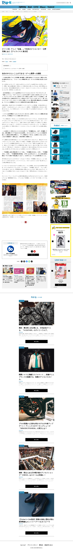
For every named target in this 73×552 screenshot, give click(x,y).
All (54, 85)
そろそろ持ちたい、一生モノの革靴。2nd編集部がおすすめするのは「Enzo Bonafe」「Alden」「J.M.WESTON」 (65, 110)
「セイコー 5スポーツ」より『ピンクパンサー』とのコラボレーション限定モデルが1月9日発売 (19, 279)
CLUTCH (65, 85)
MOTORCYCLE (36, 9)
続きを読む (36, 341)
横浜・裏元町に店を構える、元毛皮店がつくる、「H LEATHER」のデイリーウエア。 (35, 329)
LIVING (29, 9)
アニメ (7, 58)
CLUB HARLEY (57, 87)
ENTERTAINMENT (56, 9)
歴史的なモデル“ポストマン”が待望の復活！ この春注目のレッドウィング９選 (65, 104)
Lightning (58, 85)
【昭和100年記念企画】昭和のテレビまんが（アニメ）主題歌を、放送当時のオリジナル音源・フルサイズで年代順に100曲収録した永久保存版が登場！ (30, 281)
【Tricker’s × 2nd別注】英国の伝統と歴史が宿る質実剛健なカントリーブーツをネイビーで (36, 520)
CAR (20, 9)
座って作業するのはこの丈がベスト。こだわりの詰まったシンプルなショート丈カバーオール (41, 279)
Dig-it (7, 11)
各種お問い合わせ (48, 545)
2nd (62, 85)
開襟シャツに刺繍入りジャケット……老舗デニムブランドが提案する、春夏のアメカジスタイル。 (36, 377)
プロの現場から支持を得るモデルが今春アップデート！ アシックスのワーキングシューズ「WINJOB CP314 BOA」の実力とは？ (36, 426)
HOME (3, 11)
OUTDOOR (43, 9)
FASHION (14, 9)
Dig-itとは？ (23, 545)
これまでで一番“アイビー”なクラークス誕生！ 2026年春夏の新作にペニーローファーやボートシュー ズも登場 (65, 116)
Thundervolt (64, 87)
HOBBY (24, 9)
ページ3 (40, 11)
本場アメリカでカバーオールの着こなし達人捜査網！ (65, 92)
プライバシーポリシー (32, 545)
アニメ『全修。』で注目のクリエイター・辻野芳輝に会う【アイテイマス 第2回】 (23, 11)
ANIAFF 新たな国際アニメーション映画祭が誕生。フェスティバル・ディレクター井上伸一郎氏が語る (8, 279)
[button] (52, 120)
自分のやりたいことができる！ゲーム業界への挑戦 (13, 69)
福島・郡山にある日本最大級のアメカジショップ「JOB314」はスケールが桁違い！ (36, 474)
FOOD (49, 9)
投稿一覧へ (33, 254)
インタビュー (12, 58)
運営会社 (41, 545)
